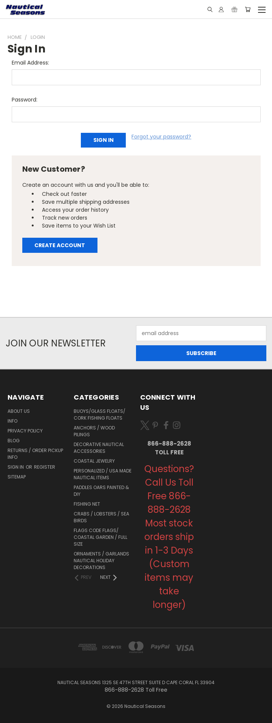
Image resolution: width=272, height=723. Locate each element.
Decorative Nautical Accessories (99, 447)
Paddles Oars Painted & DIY (101, 490)
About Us (19, 411)
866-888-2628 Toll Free (169, 448)
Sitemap (17, 477)
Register (44, 467)
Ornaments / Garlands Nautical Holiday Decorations (101, 561)
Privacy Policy (25, 431)
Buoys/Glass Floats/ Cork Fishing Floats (99, 414)
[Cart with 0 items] (248, 9)
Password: (24, 99)
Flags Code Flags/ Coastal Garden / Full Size (100, 537)
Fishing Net (87, 504)
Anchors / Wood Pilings (94, 431)
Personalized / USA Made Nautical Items (102, 474)
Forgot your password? (161, 136)
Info (12, 421)
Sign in (16, 467)
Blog (14, 440)
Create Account (59, 245)
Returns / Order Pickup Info (35, 453)
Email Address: (30, 62)
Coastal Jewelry (94, 461)
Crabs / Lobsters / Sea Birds (101, 517)
